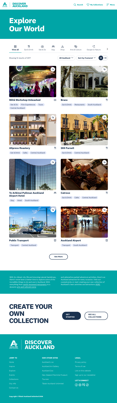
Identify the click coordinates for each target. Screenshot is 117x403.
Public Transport (19, 240)
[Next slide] (107, 49)
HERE (98, 284)
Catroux (65, 192)
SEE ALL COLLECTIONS (94, 315)
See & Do (14, 104)
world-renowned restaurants (35, 284)
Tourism (45, 379)
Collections (13, 379)
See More (58, 256)
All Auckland (66, 58)
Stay (12, 200)
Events (12, 375)
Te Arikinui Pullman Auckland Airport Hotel (26, 194)
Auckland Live (47, 362)
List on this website (83, 370)
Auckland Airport (71, 240)
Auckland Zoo (47, 370)
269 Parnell (67, 148)
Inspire (12, 366)
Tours (40, 104)
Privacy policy (80, 362)
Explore (12, 370)
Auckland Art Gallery (50, 366)
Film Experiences (28, 104)
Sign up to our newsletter (85, 375)
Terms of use (80, 366)
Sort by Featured (87, 58)
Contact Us (13, 388)
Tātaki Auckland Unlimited (53, 383)
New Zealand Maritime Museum (54, 375)
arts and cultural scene (26, 287)
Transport (15, 245)
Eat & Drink (66, 104)
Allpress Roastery (19, 148)
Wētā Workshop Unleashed (24, 100)
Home (11, 362)
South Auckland (94, 104)
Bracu (64, 100)
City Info (12, 383)
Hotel (19, 200)
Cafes (25, 153)
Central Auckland (18, 108)
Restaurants (80, 104)
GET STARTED (70, 315)
